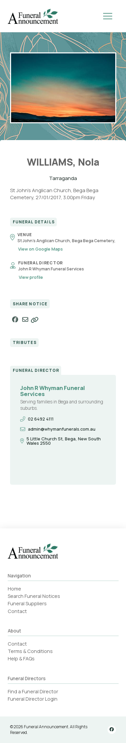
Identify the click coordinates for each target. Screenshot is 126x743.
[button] (108, 16)
